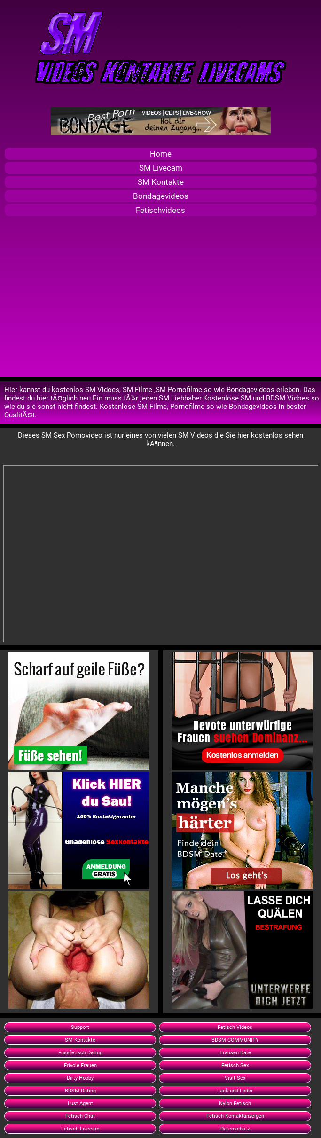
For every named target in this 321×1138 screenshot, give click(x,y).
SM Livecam (160, 168)
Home (161, 153)
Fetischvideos (160, 210)
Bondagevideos (160, 196)
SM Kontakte (161, 182)
